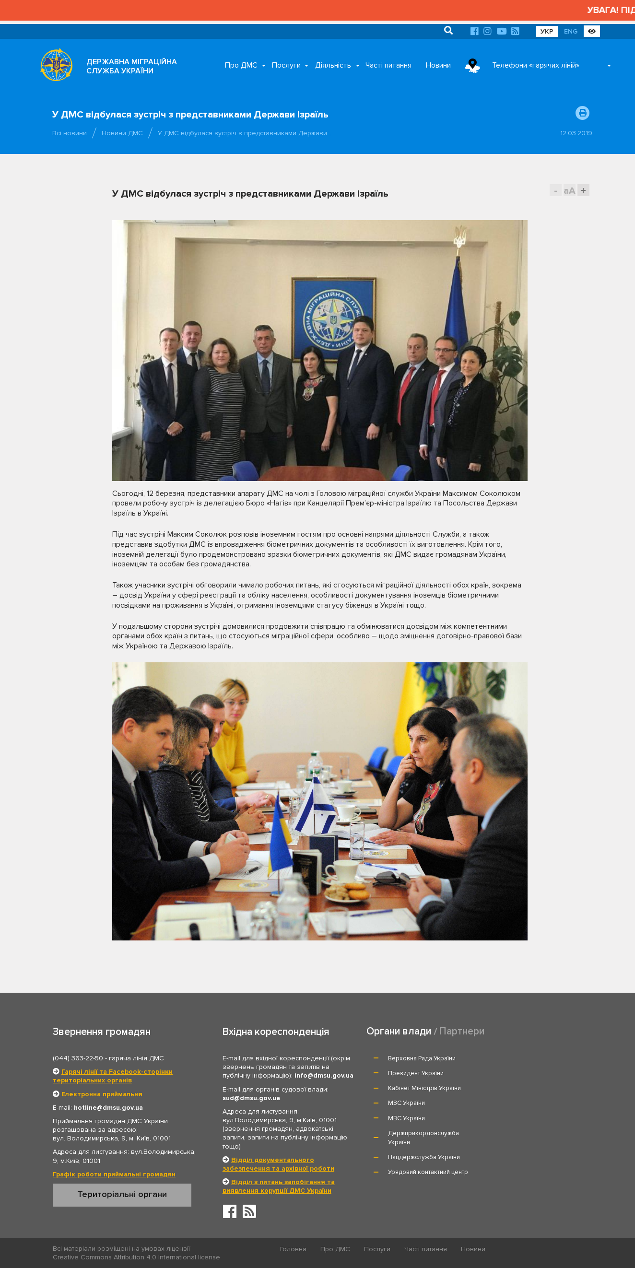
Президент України (524, 1058)
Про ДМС (241, 65)
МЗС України (514, 1073)
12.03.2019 (576, 133)
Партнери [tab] (461, 1031)
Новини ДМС (122, 133)
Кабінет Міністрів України (424, 1073)
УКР (547, 31)
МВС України (406, 1088)
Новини (438, 65)
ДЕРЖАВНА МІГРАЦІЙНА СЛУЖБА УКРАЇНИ (131, 66)
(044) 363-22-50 (78, 1058)
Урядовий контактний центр (536, 1112)
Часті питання (388, 65)
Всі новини (69, 133)
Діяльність (333, 65)
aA (570, 190)
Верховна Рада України (422, 1058)
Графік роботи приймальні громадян (114, 1174)
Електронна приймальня (101, 1094)
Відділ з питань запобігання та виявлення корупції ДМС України (279, 1186)
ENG (570, 31)
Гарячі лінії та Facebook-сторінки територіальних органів (113, 1076)
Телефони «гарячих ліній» (535, 65)
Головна (294, 1249)
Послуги (286, 65)
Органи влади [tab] (398, 1031)
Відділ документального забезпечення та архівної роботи (278, 1164)
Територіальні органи (122, 1194)
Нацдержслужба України (424, 1112)
